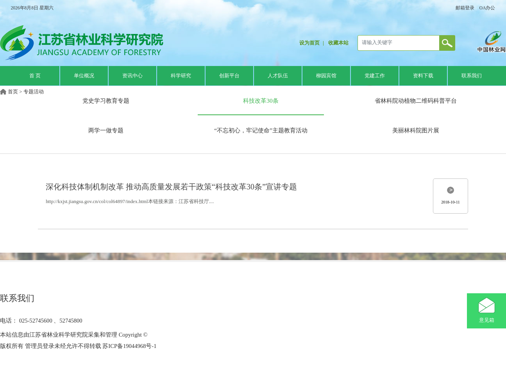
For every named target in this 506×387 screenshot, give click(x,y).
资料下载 (423, 75)
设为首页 (309, 43)
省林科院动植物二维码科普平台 (416, 100)
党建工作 (375, 75)
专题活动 (33, 92)
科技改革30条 (260, 100)
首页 (13, 92)
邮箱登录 (465, 7)
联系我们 (471, 75)
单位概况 (84, 75)
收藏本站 (338, 43)
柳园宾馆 (326, 75)
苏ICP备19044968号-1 (129, 346)
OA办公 (487, 7)
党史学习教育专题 (105, 100)
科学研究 (181, 75)
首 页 (35, 75)
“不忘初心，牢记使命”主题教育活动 (261, 130)
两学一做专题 (105, 130)
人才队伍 (278, 75)
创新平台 (229, 75)
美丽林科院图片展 (415, 130)
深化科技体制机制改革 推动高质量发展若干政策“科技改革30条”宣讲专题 (171, 186)
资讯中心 (132, 75)
